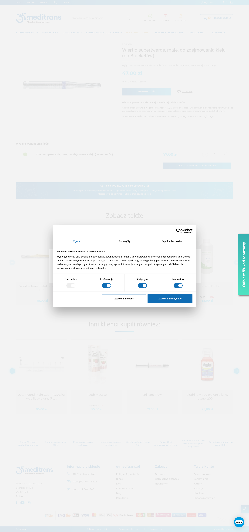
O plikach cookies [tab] (172, 241)
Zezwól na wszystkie (170, 298)
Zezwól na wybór (124, 298)
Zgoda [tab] (77, 241)
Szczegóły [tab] (124, 241)
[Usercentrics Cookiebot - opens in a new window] (178, 230)
